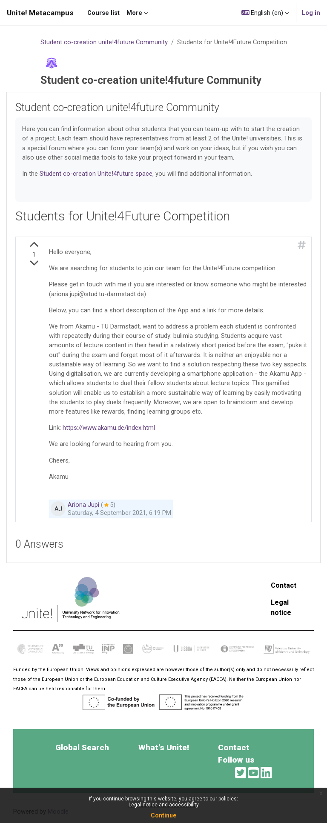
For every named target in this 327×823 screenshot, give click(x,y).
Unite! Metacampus (40, 13)
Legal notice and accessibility (164, 805)
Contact (283, 585)
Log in (310, 13)
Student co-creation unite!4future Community (104, 42)
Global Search (82, 747)
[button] (265, 13)
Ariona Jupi (83, 505)
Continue (163, 815)
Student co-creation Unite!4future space (96, 173)
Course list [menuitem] (103, 13)
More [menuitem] (134, 13)
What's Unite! (163, 747)
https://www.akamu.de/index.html (109, 428)
